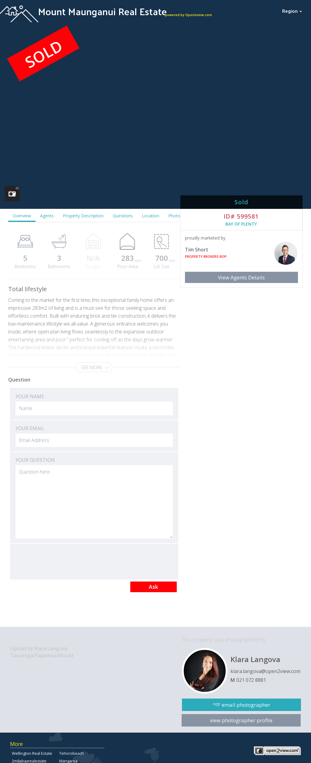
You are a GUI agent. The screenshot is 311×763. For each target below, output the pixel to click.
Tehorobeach (71, 753)
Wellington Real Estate (32, 753)
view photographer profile (241, 720)
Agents (47, 216)
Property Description (83, 216)
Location (150, 216)
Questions (123, 216)
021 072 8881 (251, 680)
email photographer (246, 704)
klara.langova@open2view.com (265, 671)
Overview (22, 216)
